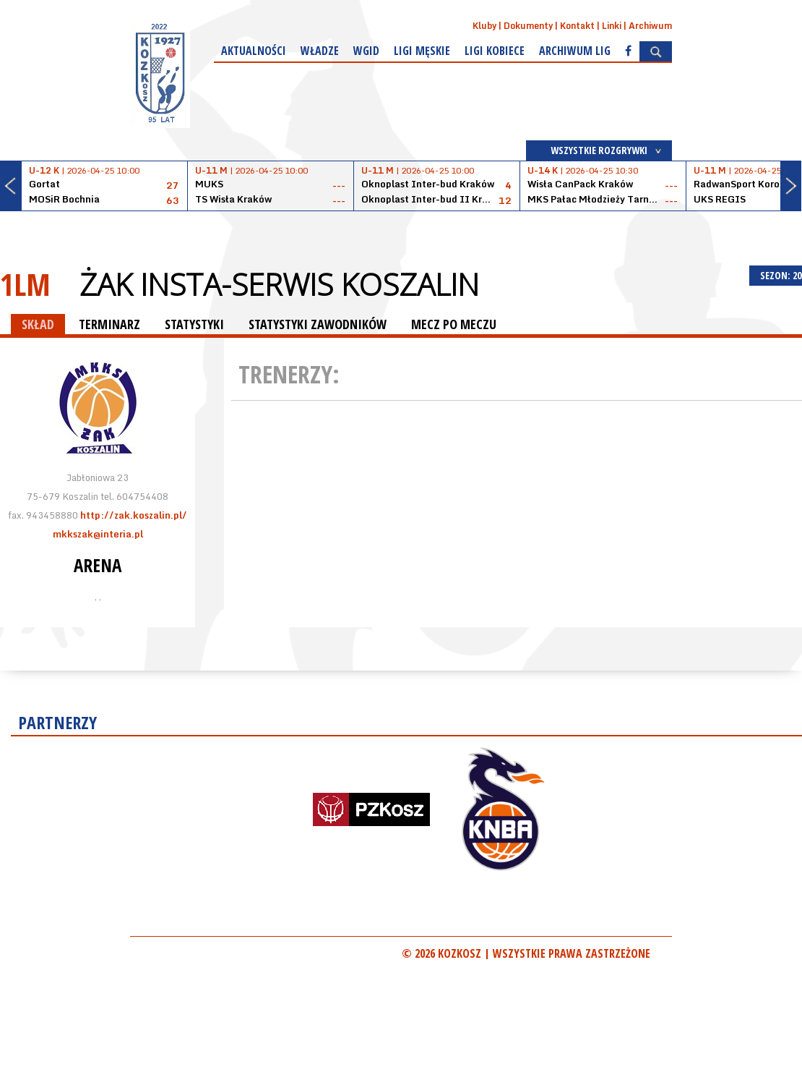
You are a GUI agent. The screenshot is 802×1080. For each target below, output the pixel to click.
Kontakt (577, 26)
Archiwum (650, 26)
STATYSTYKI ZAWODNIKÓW (318, 324)
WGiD (366, 51)
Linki (611, 26)
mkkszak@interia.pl (98, 534)
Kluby (484, 26)
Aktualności (253, 51)
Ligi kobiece (495, 51)
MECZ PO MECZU (453, 324)
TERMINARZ (109, 324)
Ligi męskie (422, 51)
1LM (25, 284)
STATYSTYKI (194, 324)
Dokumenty (528, 26)
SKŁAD (38, 324)
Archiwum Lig (575, 51)
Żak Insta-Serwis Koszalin (279, 284)
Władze (320, 51)
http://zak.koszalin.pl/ (133, 515)
